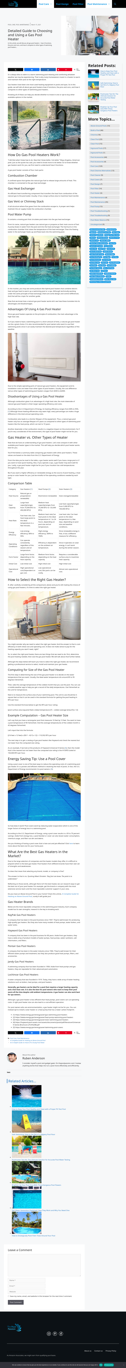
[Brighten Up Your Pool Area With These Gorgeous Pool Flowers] (26, 1182)
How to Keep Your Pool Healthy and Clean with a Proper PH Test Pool (39, 1109)
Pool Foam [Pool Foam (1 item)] (104, 262)
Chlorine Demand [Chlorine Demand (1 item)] (102, 238)
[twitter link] (55, 1334)
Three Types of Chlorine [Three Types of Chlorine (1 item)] (97, 276)
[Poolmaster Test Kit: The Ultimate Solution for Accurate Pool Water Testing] (26, 1157)
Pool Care (46, 4)
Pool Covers (95, 179)
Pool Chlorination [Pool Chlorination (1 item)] (95, 260)
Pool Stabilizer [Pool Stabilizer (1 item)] (111, 265)
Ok (101, 1365)
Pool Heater (95, 193)
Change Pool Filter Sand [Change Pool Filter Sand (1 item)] (112, 235)
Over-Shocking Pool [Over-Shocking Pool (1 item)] (96, 257)
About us (87, 1351)
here (71, 843)
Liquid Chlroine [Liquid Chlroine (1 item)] (107, 251)
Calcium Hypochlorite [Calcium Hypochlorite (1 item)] (96, 235)
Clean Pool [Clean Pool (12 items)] (112, 243)
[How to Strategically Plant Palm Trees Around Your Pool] (26, 1233)
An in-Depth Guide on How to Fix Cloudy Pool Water (27, 1043)
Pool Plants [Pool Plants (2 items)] (93, 265)
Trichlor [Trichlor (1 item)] (108, 276)
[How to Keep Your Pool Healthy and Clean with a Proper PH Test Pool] (26, 1106)
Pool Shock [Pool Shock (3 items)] (102, 265)
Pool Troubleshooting (99, 211)
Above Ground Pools (99, 126)
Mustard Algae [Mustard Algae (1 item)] (110, 254)
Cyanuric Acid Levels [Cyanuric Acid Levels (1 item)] (96, 246)
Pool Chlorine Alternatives (101, 170)
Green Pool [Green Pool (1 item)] (102, 249)
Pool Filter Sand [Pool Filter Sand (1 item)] (94, 262)
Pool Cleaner (96, 175)
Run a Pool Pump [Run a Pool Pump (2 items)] (109, 268)
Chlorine (94, 135)
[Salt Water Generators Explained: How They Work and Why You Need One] (26, 1208)
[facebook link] (61, 1334)
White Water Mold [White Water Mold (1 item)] (110, 279)
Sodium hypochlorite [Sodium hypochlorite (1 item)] (96, 273)
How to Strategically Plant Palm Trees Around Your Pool (33, 1236)
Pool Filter (78, 3)
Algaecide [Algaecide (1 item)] (93, 232)
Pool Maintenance (100, 4)
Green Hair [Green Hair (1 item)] (93, 249)
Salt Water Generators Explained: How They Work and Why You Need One (40, 1210)
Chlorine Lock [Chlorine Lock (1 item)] (94, 240)
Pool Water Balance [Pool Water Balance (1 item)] (96, 268)
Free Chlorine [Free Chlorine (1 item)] (108, 246)
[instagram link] (49, 1334)
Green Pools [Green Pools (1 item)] (110, 249)
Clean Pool (95, 139)
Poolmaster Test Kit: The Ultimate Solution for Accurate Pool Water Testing (41, 1160)
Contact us (98, 1351)
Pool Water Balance (98, 220)
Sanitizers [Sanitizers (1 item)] (104, 271)
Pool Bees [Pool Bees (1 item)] (115, 257)
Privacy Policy (111, 1351)
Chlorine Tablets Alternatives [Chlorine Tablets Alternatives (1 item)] (98, 243)
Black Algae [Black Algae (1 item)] (115, 232)
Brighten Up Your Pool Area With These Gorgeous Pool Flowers (36, 1185)
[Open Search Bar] (115, 4)
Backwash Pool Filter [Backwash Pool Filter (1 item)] (104, 232)
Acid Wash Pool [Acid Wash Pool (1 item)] (111, 229)
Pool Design (62, 3)
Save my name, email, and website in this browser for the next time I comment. (41, 1296)
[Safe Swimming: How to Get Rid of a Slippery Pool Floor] (26, 1132)
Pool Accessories (97, 157)
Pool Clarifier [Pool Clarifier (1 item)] (106, 260)
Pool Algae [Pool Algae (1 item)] (107, 257)
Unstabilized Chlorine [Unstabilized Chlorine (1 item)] (96, 279)
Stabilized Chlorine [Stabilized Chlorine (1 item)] (110, 273)
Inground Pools (97, 148)
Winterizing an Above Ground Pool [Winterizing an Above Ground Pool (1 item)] (100, 282)
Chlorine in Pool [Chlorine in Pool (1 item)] (114, 238)
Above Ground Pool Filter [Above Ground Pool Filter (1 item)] (97, 229)
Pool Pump (95, 206)
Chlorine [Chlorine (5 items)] (92, 238)
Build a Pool (95, 130)
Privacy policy (109, 1365)
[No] (124, 1365)
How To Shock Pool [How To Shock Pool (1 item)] (95, 251)
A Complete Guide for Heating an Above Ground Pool (27, 1040)
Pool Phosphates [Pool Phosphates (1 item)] (115, 262)
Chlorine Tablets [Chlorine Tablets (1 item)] (105, 240)
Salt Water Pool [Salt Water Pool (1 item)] (94, 271)
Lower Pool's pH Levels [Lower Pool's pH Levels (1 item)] (96, 254)
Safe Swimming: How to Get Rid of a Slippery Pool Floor (33, 1134)
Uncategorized (96, 224)
